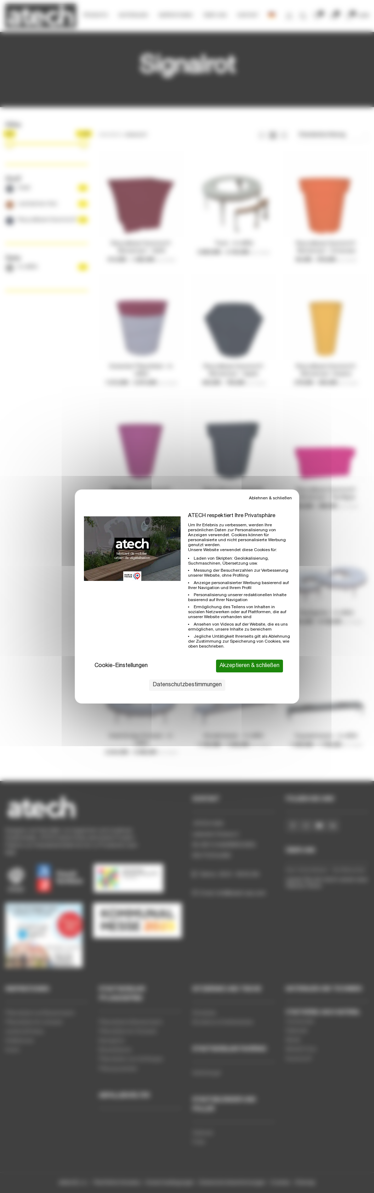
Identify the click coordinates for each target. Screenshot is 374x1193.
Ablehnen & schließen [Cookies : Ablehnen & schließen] (270, 498)
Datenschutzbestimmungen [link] (187, 685)
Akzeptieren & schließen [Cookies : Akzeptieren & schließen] (249, 666)
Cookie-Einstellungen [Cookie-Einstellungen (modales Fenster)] (121, 666)
